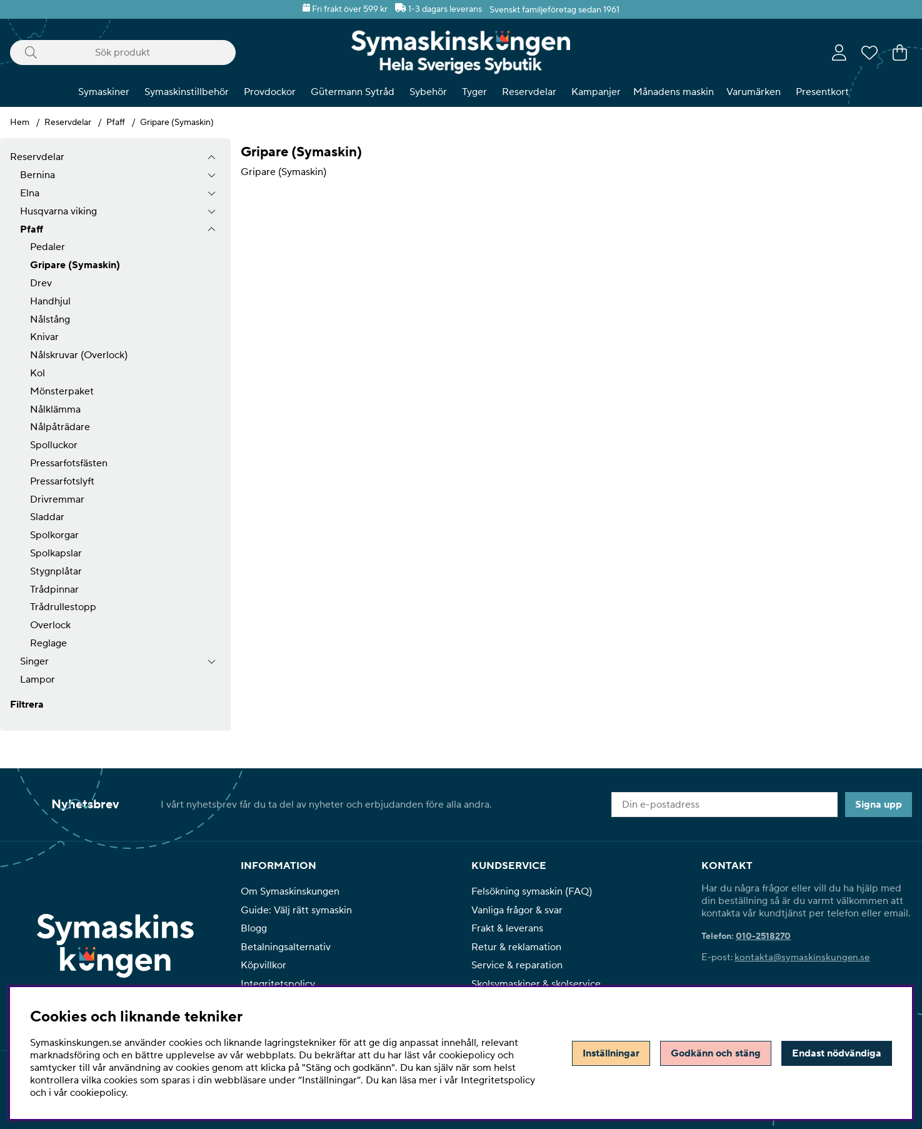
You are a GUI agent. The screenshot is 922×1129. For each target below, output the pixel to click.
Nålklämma (55, 409)
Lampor (37, 679)
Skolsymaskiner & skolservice (536, 984)
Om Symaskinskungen (290, 891)
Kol (37, 373)
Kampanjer (596, 92)
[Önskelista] (869, 52)
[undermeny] (212, 175)
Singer (34, 661)
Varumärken (753, 92)
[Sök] (123, 52)
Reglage (48, 643)
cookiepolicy (98, 1092)
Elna (29, 193)
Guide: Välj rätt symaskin (296, 910)
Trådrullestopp (63, 607)
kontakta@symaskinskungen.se (801, 957)
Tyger (474, 92)
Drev (41, 283)
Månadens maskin (673, 92)
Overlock (50, 625)
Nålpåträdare (60, 427)
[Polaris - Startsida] (460, 52)
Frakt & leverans (507, 928)
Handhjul (50, 301)
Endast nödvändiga (836, 1053)
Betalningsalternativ (286, 947)
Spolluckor (54, 445)
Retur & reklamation (516, 947)
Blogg (254, 928)
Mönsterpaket (62, 391)
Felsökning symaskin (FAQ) (531, 891)
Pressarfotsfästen (69, 463)
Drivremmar (57, 499)
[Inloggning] (839, 52)
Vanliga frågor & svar (517, 910)
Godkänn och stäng (716, 1053)
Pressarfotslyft (62, 481)
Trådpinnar (54, 589)
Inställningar (611, 1053)
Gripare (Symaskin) (177, 122)
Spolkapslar (56, 553)
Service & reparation (517, 965)
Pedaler (47, 247)
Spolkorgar (54, 535)
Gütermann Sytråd (352, 92)
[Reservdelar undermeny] (212, 157)
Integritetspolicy (278, 984)
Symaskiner (103, 92)
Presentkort (822, 92)
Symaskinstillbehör (186, 92)
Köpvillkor (263, 965)
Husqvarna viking (58, 211)
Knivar (44, 337)
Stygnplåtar (56, 571)
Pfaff (115, 122)
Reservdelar (529, 92)
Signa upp (878, 804)
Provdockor (270, 92)
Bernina (37, 175)
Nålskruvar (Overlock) (79, 355)
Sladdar (47, 517)
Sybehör (428, 92)
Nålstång (50, 319)
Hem (19, 122)
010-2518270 (763, 936)
